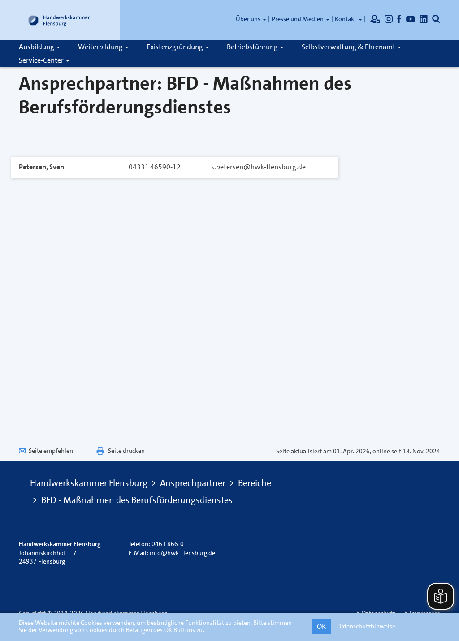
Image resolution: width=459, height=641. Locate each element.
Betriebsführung (255, 47)
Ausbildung (39, 47)
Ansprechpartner (192, 483)
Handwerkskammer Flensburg (88, 483)
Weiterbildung (103, 47)
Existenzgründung (178, 47)
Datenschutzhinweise (366, 626)
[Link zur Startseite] (59, 20)
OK (321, 626)
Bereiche (254, 483)
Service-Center (44, 60)
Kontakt (348, 19)
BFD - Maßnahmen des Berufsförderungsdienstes (137, 500)
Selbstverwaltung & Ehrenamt (351, 47)
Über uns (251, 19)
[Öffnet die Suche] (436, 18)
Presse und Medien (300, 19)
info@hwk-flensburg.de (182, 553)
